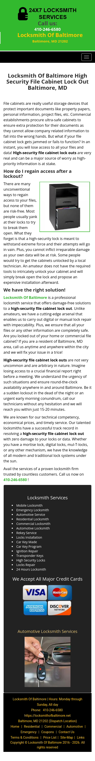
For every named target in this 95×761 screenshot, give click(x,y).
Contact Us (66, 732)
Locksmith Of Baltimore (25, 297)
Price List (49, 737)
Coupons (47, 732)
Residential (32, 726)
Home (15, 726)
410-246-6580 (47, 29)
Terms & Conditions (25, 737)
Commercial (52, 726)
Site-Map (66, 737)
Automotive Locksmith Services (47, 631)
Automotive (74, 726)
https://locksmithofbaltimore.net (47, 715)
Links (80, 737)
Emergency (28, 732)
